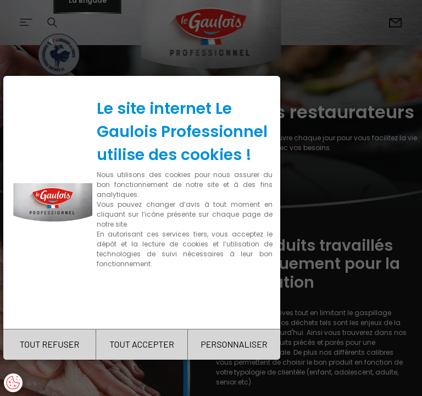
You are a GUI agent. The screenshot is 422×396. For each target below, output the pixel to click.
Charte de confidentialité (144, 298)
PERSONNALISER (234, 344)
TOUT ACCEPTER (141, 344)
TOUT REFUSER (50, 344)
